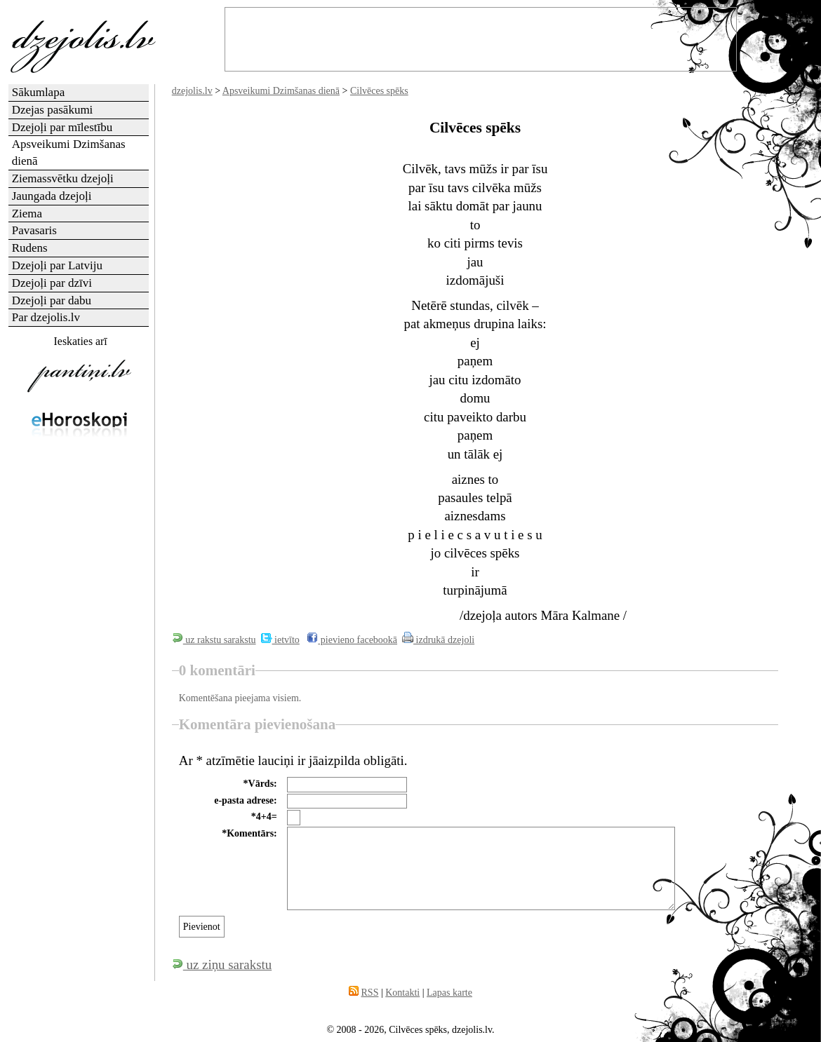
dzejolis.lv (192, 91)
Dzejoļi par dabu (51, 300)
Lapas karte (449, 992)
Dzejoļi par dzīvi (52, 283)
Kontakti (402, 992)
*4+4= (264, 816)
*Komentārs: (249, 833)
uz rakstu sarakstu (214, 640)
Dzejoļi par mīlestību (62, 127)
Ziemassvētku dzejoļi (63, 178)
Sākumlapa (38, 92)
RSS (370, 992)
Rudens (30, 248)
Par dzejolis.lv (46, 317)
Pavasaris (34, 230)
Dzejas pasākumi (52, 109)
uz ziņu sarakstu (222, 964)
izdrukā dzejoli (438, 640)
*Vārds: (260, 783)
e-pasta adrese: (245, 800)
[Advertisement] (79, 669)
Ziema (27, 213)
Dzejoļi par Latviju (57, 265)
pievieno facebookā (352, 640)
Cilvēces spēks (379, 91)
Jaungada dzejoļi (52, 196)
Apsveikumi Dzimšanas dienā (281, 91)
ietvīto (280, 640)
